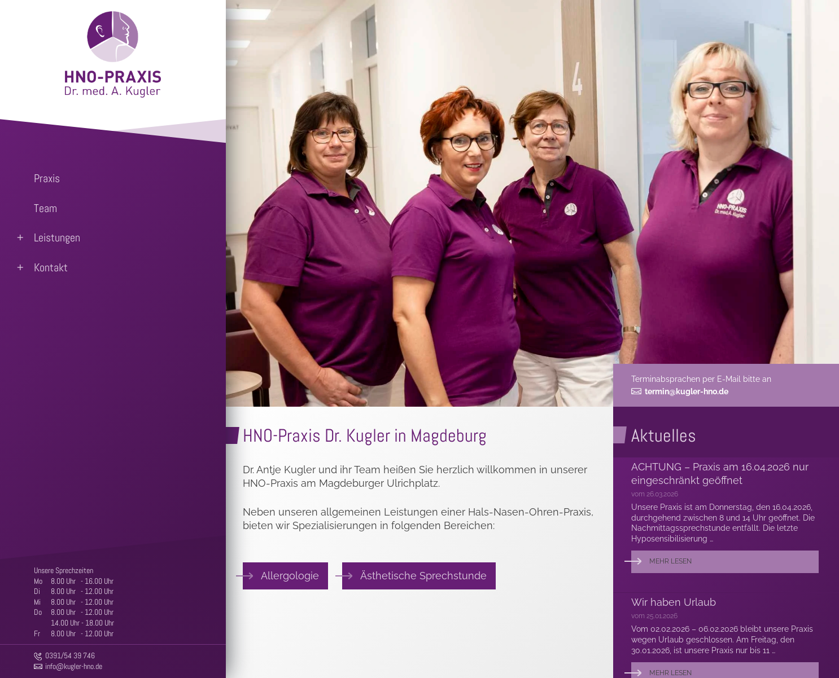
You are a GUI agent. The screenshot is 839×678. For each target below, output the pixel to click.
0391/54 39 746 (70, 655)
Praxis (47, 178)
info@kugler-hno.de (73, 666)
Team (45, 208)
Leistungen (57, 237)
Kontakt (51, 267)
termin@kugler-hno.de (686, 391)
